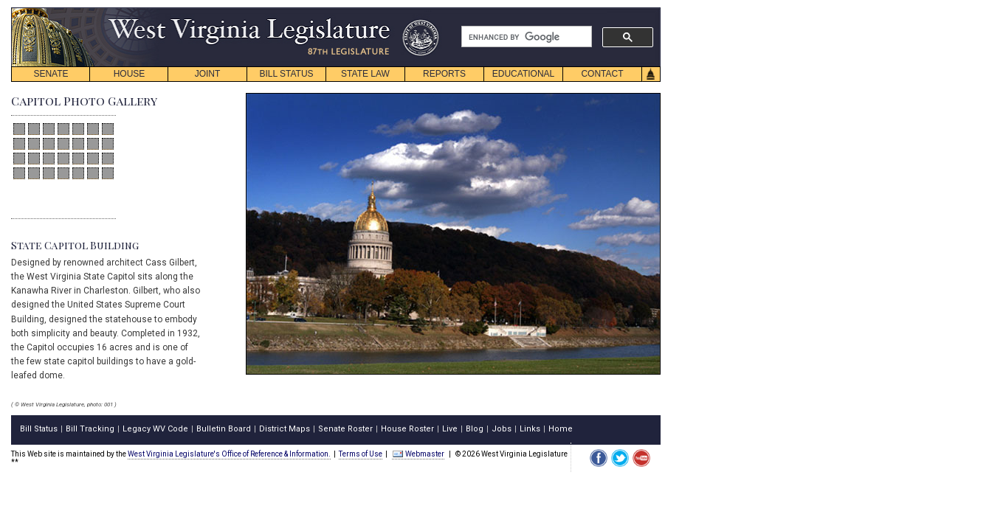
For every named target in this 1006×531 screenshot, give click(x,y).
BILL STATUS (286, 74)
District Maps (284, 429)
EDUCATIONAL (523, 74)
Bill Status (39, 429)
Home (560, 429)
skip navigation (428, 11)
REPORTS (444, 74)
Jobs (501, 429)
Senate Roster (345, 429)
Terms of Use (360, 454)
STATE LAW (365, 74)
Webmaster (418, 454)
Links (530, 429)
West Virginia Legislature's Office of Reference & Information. (229, 454)
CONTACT (602, 74)
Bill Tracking (90, 429)
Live (450, 429)
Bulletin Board (223, 429)
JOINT (208, 74)
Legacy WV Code (155, 429)
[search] (525, 37)
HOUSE (129, 74)
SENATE (50, 74)
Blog (474, 429)
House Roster (407, 429)
